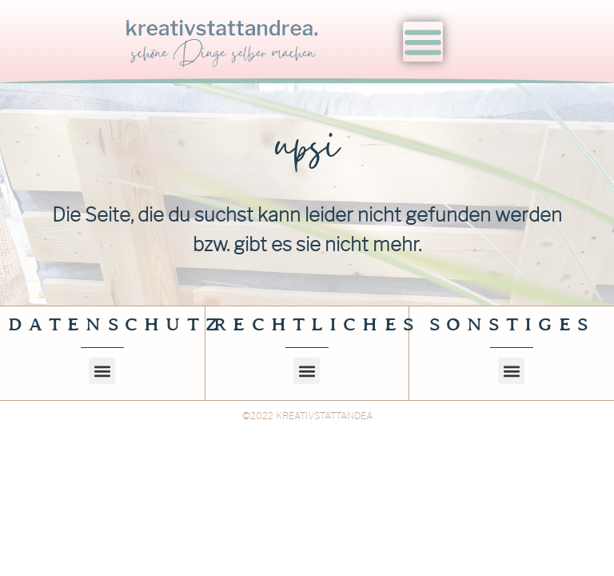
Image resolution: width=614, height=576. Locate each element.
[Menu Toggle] (423, 42)
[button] (102, 389)
